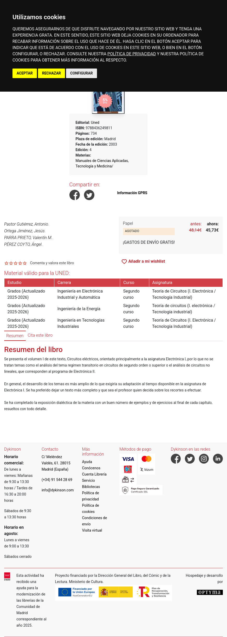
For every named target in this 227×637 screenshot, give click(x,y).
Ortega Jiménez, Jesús (24, 230)
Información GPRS (132, 193)
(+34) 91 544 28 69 (57, 480)
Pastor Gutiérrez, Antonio (26, 224)
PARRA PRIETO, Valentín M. (28, 237)
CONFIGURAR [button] (81, 73)
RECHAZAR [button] (51, 73)
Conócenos (91, 468)
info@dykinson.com (58, 490)
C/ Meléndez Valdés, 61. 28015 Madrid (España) (56, 463)
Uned (95, 122)
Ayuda (87, 462)
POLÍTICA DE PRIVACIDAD (131, 53)
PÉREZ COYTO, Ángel (23, 244)
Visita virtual (92, 530)
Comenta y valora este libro (52, 263)
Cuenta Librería (94, 474)
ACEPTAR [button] (25, 73)
